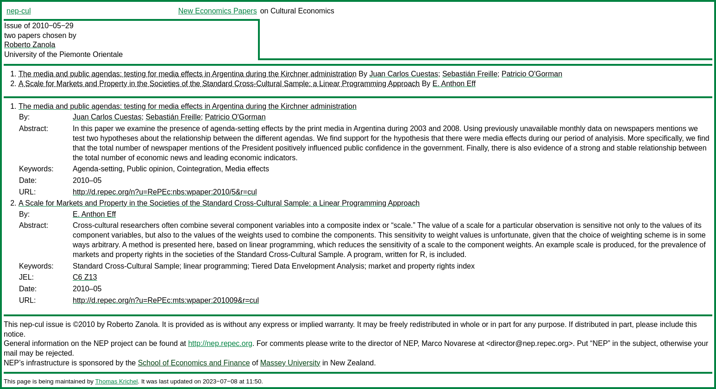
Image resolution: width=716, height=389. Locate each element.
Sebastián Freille (469, 74)
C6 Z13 (85, 277)
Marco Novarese (448, 343)
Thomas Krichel (116, 381)
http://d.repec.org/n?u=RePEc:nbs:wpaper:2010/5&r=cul (165, 192)
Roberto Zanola (29, 45)
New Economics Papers (217, 11)
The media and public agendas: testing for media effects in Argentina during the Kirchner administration (188, 74)
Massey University (290, 363)
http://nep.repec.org (220, 343)
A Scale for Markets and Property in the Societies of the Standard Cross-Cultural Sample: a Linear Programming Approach (219, 84)
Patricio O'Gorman (532, 74)
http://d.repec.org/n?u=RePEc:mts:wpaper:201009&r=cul (166, 300)
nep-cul (18, 11)
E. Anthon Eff (454, 84)
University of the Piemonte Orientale (63, 54)
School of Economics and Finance (194, 363)
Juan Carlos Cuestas (403, 74)
